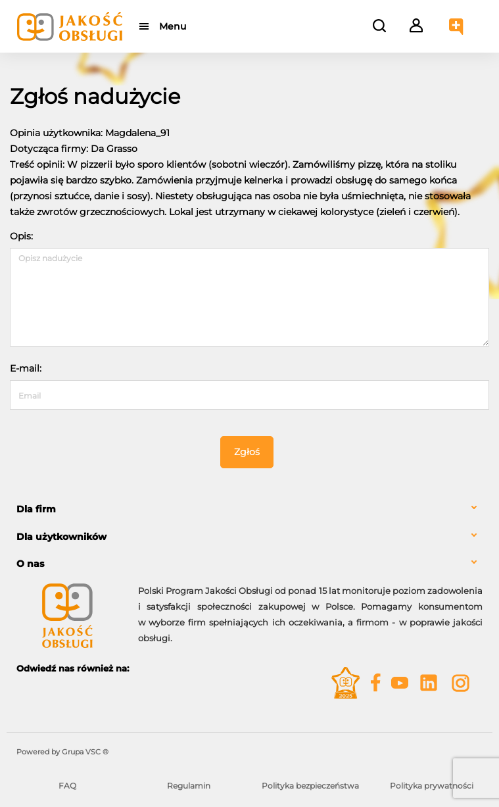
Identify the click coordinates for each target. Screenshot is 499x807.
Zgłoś (247, 452)
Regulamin (188, 786)
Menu (172, 26)
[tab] (249, 509)
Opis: (21, 236)
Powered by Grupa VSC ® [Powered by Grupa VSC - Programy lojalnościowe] (62, 751)
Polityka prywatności (431, 786)
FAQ (67, 786)
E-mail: (25, 368)
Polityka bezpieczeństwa (310, 786)
